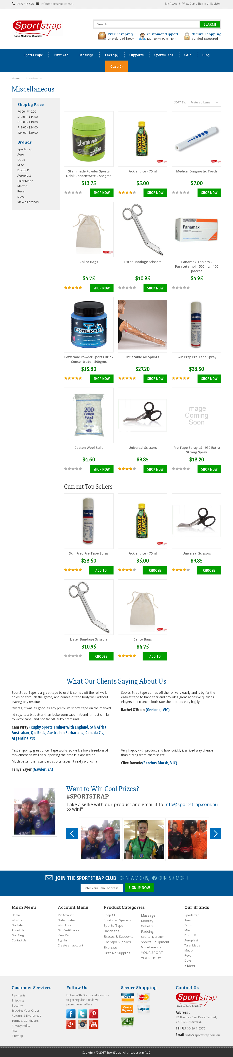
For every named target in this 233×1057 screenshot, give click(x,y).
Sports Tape (113, 923)
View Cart (189, 4)
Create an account (70, 943)
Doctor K (23, 170)
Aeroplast (24, 175)
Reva (20, 191)
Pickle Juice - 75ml (142, 171)
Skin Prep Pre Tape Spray (197, 357)
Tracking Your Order (25, 1009)
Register (215, 4)
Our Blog (18, 933)
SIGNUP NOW (139, 886)
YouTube (93, 1022)
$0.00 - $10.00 (26, 111)
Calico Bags (89, 261)
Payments (19, 993)
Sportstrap (24, 149)
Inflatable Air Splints (142, 357)
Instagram (82, 1022)
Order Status (67, 918)
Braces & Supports (118, 934)
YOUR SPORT (152, 950)
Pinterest (93, 1012)
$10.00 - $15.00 (27, 117)
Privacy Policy (21, 1024)
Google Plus (71, 1022)
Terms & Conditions (25, 1019)
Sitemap (17, 1034)
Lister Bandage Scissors (142, 261)
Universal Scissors (143, 447)
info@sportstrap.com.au (57, 4)
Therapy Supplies (117, 940)
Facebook (71, 1012)
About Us (18, 928)
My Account (172, 4)
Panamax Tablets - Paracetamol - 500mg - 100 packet (196, 266)
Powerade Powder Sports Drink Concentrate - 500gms (88, 359)
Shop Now (101, 192)
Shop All (109, 913)
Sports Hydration (153, 935)
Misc (20, 165)
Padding (147, 929)
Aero (20, 154)
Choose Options (155, 570)
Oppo (21, 160)
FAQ (14, 1029)
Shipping (18, 998)
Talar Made (25, 181)
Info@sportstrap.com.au (191, 803)
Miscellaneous (151, 945)
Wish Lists (64, 923)
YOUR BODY (151, 956)
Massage (148, 913)
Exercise (110, 945)
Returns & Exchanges (26, 1014)
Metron (22, 186)
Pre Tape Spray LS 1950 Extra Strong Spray (196, 449)
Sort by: (180, 102)
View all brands (28, 202)
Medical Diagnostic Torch (196, 171)
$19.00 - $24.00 (27, 127)
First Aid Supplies (117, 951)
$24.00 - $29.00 (27, 132)
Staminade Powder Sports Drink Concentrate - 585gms (88, 173)
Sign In (62, 938)
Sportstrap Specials (117, 918)
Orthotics (147, 924)
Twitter (82, 1012)
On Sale (17, 923)
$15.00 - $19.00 (27, 122)
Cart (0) (116, 66)
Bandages (111, 929)
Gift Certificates (68, 928)
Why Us (17, 918)
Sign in (202, 4)
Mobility (147, 919)
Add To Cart (101, 570)
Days (20, 196)
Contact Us (19, 938)
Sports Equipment (155, 940)
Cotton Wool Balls (88, 447)
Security (17, 1004)
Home (16, 913)
